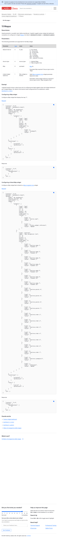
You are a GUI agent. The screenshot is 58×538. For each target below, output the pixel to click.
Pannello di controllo (39, 14)
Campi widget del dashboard (9, 16)
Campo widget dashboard (10, 481)
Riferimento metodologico (25, 14)
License (29, 535)
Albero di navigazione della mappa (12, 489)
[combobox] (35, 8)
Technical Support (35, 525)
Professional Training (50, 525)
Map (31, 66)
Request (4, 100)
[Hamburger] (55, 8)
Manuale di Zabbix (6, 14)
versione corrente (31, 3)
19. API (14, 14)
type (16, 46)
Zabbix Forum (49, 528)
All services (33, 528)
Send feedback (6, 530)
